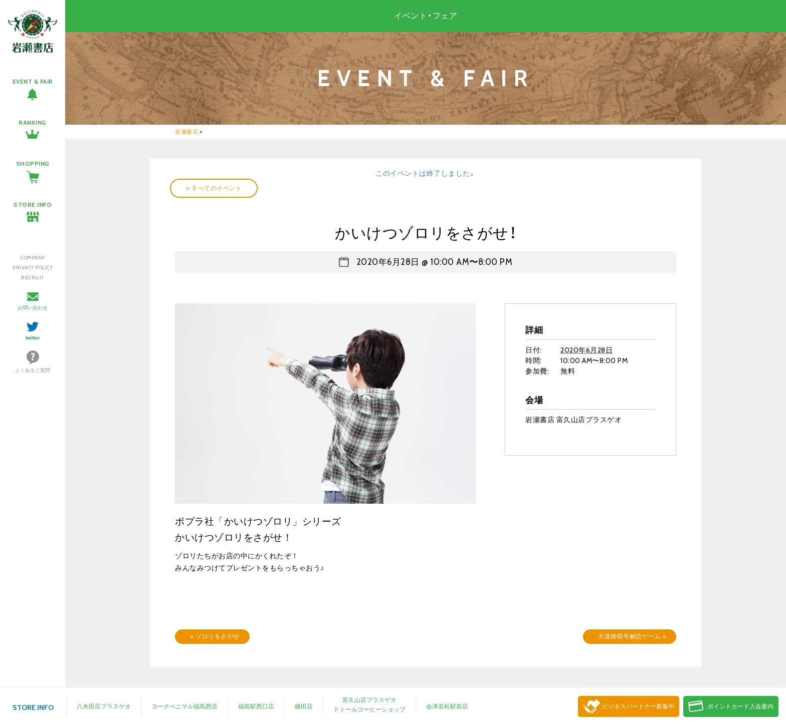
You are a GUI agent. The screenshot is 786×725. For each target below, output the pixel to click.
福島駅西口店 (256, 706)
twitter (33, 337)
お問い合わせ (33, 307)
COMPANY (32, 257)
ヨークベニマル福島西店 (184, 706)
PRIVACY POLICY (33, 267)
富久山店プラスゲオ (369, 699)
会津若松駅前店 (447, 706)
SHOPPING (33, 163)
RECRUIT (32, 277)
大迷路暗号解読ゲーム (632, 636)
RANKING (33, 122)
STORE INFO (33, 204)
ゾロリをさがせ (215, 636)
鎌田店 (304, 706)
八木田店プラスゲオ (104, 706)
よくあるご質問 (32, 370)
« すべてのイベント (214, 188)
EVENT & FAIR (33, 81)
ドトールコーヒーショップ (369, 709)
